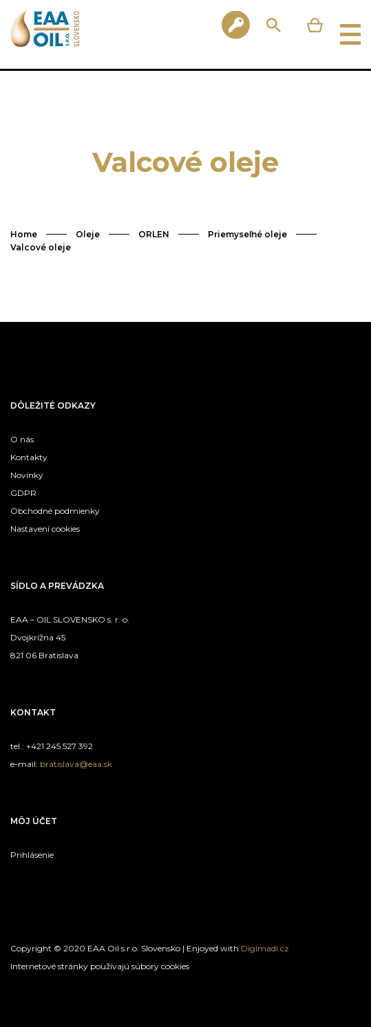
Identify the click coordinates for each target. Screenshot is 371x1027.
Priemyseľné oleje (247, 234)
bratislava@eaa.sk (76, 764)
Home (23, 234)
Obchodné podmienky (55, 511)
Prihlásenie (32, 855)
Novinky (26, 475)
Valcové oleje (40, 247)
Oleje (88, 234)
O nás (22, 439)
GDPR (23, 493)
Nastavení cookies (45, 528)
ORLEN (153, 234)
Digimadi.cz (265, 948)
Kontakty (28, 457)
